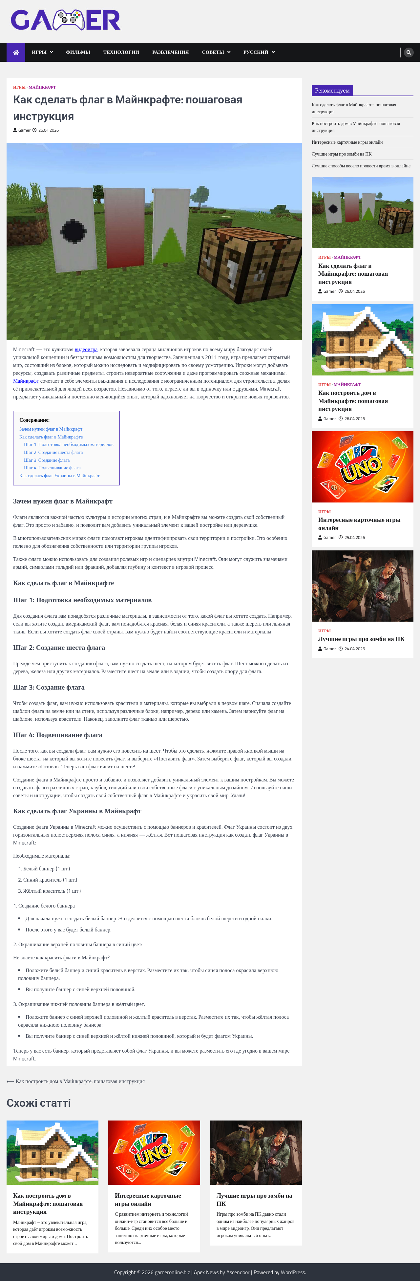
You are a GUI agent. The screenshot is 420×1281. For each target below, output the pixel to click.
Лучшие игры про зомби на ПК (254, 1199)
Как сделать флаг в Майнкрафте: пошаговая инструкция (353, 274)
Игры (39, 52)
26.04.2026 (352, 291)
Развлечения (170, 52)
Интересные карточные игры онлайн (148, 1199)
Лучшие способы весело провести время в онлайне (361, 165)
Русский (255, 52)
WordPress (293, 1272)
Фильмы (78, 52)
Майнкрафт (42, 87)
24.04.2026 (352, 649)
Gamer (22, 130)
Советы (213, 52)
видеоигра (86, 349)
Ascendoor (238, 1272)
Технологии (121, 52)
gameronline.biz (172, 1272)
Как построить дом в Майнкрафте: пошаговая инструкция (48, 1203)
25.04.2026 (352, 537)
